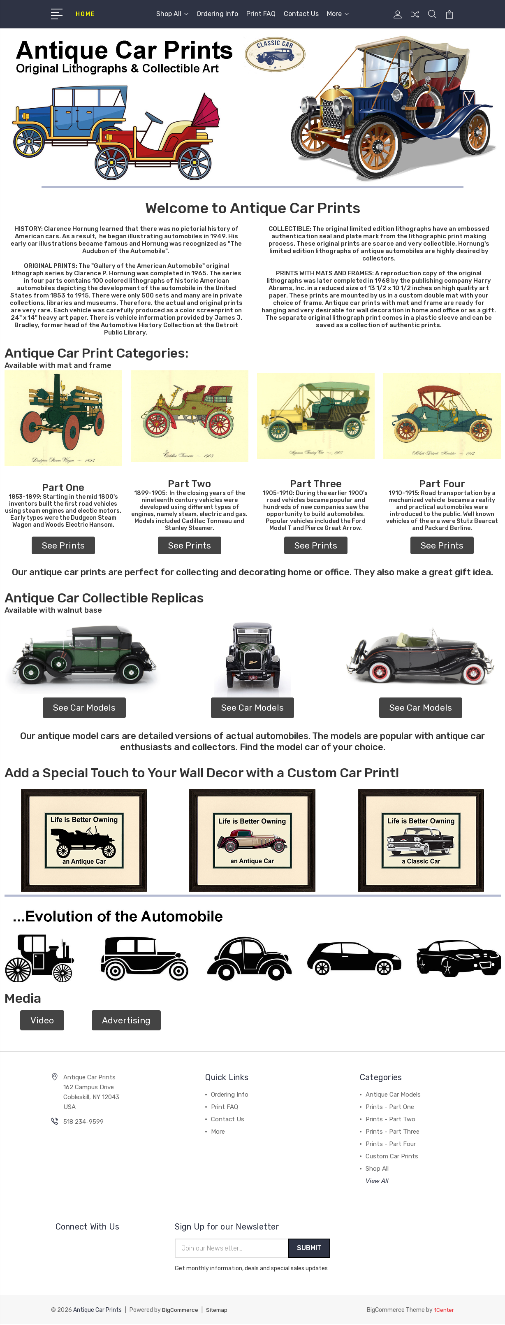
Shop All (172, 14)
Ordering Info (217, 14)
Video (42, 1020)
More (338, 14)
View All (377, 1181)
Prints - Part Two (390, 1119)
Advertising (126, 1020)
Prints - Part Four (391, 1144)
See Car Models (84, 707)
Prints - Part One (390, 1107)
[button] (63, 418)
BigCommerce (181, 1310)
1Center (443, 1310)
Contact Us (301, 14)
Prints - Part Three (392, 1131)
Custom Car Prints (392, 1156)
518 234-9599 (83, 1121)
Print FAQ (261, 14)
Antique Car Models (393, 1094)
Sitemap (219, 1310)
